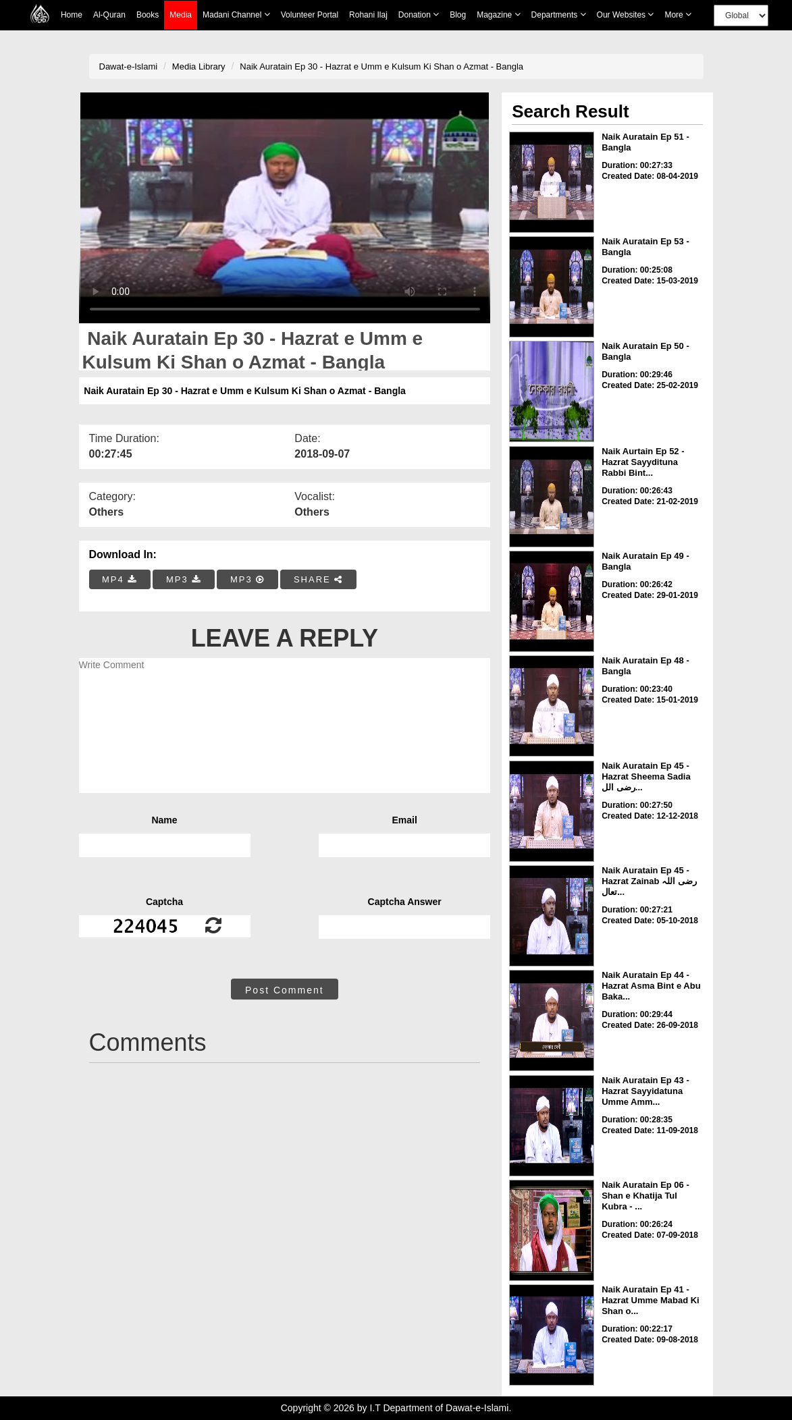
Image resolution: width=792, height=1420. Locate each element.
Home (71, 15)
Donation (418, 14)
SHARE (318, 579)
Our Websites (625, 14)
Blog (458, 15)
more (677, 14)
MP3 (183, 579)
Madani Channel (236, 14)
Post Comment (284, 990)
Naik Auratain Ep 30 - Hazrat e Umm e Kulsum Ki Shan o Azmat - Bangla (381, 66)
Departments (558, 14)
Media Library (199, 66)
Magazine (498, 14)
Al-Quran (109, 15)
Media (180, 15)
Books (147, 15)
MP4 (119, 579)
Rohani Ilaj (368, 15)
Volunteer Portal (309, 15)
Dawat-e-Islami (128, 66)
